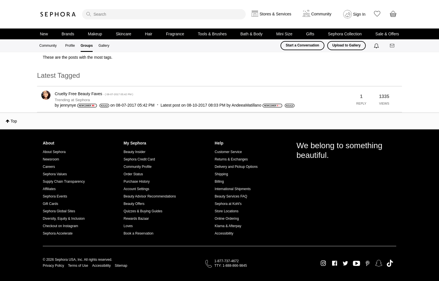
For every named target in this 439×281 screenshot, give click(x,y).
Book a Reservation (139, 233)
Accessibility (224, 233)
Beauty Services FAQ (231, 196)
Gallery (103, 46)
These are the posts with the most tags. (77, 57)
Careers (49, 167)
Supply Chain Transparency (64, 182)
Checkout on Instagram (60, 226)
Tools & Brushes (212, 34)
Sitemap (121, 266)
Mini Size (284, 34)
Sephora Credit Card (139, 159)
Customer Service (228, 152)
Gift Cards (50, 204)
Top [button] (14, 121)
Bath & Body (251, 34)
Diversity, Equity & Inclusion (64, 219)
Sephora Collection (345, 34)
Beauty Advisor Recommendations (150, 196)
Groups (87, 46)
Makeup (95, 34)
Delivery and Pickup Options (236, 167)
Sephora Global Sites (59, 211)
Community (48, 46)
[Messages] (392, 46)
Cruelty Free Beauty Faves (94, 93)
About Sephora (54, 152)
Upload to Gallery (346, 45)
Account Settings (136, 189)
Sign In (359, 14)
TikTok (389, 263)
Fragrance (175, 34)
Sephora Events (55, 196)
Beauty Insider (135, 152)
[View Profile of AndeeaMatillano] (246, 105)
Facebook (334, 263)
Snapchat (378, 263)
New (44, 34)
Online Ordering (227, 219)
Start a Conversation (302, 45)
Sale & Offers (387, 34)
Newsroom (51, 159)
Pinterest (367, 263)
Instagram (323, 263)
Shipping (221, 174)
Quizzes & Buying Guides (143, 211)
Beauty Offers (134, 204)
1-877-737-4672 (226, 261)
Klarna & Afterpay (228, 226)
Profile (70, 46)
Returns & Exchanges (231, 159)
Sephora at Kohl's (228, 204)
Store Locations (226, 211)
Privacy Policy (53, 266)
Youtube (356, 263)
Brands (68, 34)
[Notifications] (377, 45)
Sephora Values (55, 174)
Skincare (123, 34)
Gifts (310, 34)
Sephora (58, 14)
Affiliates (49, 189)
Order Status (133, 174)
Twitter (345, 263)
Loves (128, 226)
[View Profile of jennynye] (68, 105)
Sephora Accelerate (58, 233)
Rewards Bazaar (136, 219)
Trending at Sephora (72, 100)
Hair (149, 34)
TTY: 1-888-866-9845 (230, 266)
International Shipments (233, 189)
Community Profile (138, 167)
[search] (164, 14)
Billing (219, 182)
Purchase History (137, 182)
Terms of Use (78, 266)
